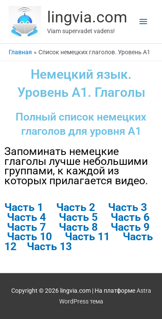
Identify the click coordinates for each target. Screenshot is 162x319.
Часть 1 (23, 207)
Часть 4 (26, 217)
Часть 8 (78, 227)
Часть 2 (75, 207)
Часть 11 (94, 236)
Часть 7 (26, 227)
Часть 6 (131, 217)
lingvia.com (87, 17)
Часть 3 (127, 207)
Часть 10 (30, 236)
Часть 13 (49, 246)
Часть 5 (78, 217)
